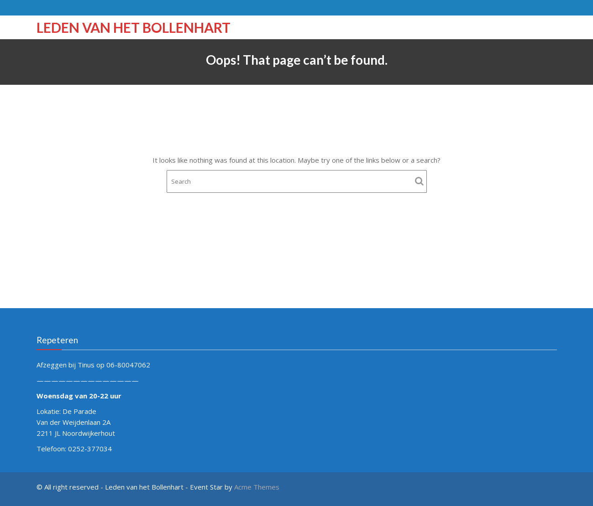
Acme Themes (256, 486)
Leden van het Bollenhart (134, 27)
